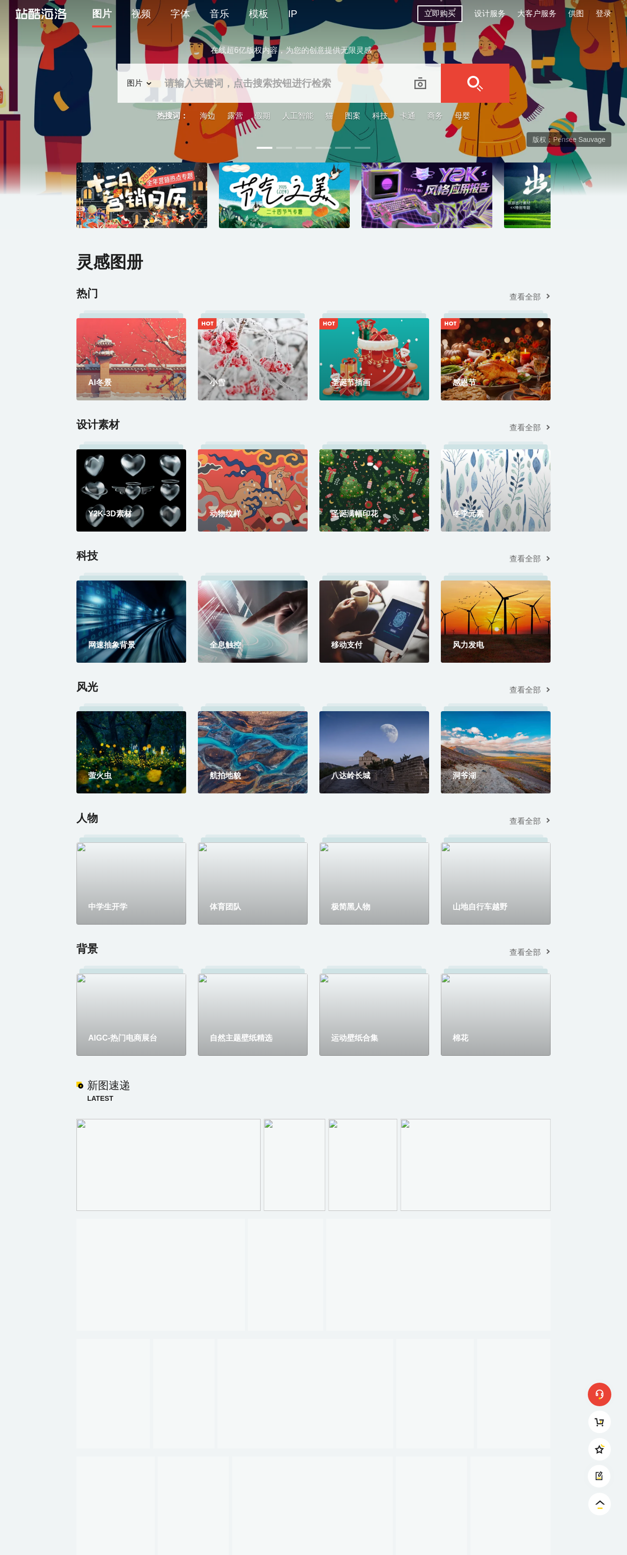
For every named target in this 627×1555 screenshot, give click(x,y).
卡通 (407, 116)
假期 (262, 116)
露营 (235, 116)
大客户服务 (536, 13)
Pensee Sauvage (579, 139)
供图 (576, 13)
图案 (353, 116)
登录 (603, 13)
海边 (208, 116)
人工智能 (298, 116)
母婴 (462, 116)
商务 (435, 116)
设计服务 (490, 13)
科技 (380, 116)
